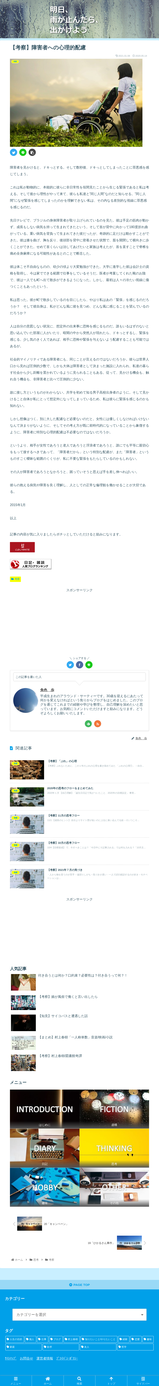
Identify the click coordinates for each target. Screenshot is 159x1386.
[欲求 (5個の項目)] (61, 1348)
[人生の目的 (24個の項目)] (14, 1340)
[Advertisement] (79, 622)
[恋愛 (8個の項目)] (135, 1340)
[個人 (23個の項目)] (30, 1340)
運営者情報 (44, 1359)
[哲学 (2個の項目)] (135, 1348)
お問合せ (26, 1359)
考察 (15, 579)
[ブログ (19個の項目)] (56, 1340)
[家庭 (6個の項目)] (23, 1348)
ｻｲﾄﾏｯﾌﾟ (11, 1359)
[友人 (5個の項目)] (98, 1348)
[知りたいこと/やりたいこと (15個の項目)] (99, 1340)
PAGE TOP (79, 1285)
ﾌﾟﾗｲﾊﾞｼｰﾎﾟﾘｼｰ (67, 1359)
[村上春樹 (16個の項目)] (72, 1340)
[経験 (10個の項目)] (123, 1340)
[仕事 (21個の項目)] (42, 1340)
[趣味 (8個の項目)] (148, 1340)
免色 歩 (47, 690)
